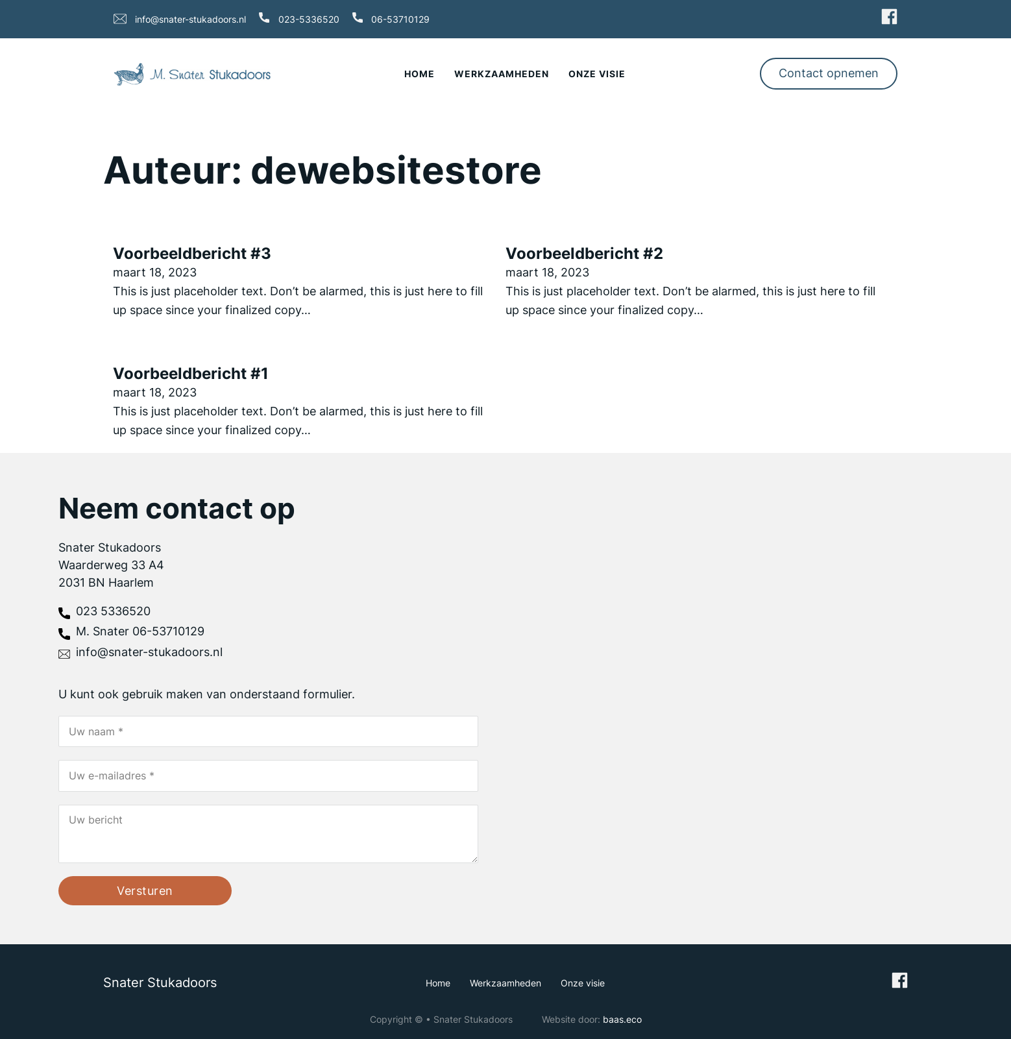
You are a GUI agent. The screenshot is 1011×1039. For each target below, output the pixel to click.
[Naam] (268, 731)
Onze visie (597, 73)
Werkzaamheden (501, 73)
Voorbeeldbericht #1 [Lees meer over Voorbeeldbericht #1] (191, 373)
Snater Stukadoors (160, 982)
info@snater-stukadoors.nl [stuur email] (149, 652)
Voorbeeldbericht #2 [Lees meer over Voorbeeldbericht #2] (584, 253)
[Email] (268, 776)
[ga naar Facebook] (889, 18)
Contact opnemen (829, 73)
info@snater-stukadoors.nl (190, 19)
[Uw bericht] (268, 834)
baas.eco (622, 1019)
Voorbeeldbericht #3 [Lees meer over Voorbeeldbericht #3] (192, 253)
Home (419, 73)
